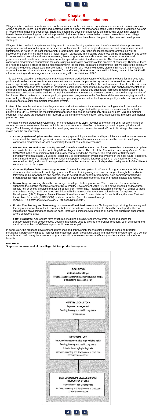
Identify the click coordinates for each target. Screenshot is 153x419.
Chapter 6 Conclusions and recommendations (76, 17)
